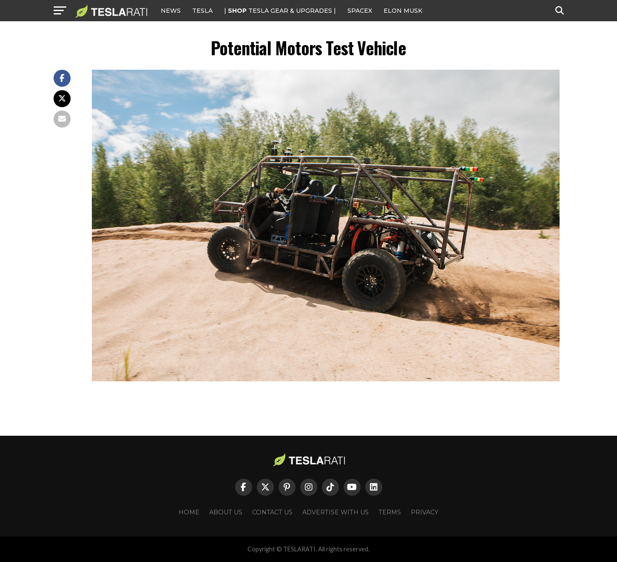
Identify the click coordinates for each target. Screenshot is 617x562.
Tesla (202, 10)
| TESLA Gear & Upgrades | (280, 10)
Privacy (424, 512)
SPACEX (359, 10)
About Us (225, 512)
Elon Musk (403, 10)
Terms (389, 512)
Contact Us (272, 512)
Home (189, 512)
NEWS (171, 10)
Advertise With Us (335, 512)
